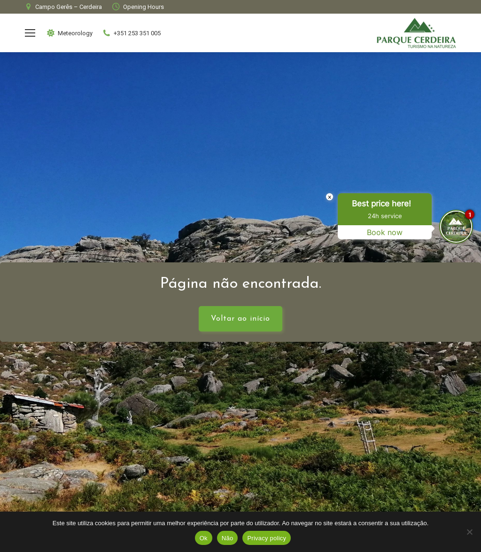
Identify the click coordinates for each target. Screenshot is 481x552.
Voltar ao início (240, 319)
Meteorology (69, 33)
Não (227, 538)
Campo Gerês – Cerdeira (62, 6)
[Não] (469, 531)
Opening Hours (137, 6)
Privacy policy (266, 538)
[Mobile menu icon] (30, 32)
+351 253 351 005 (131, 33)
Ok (204, 538)
